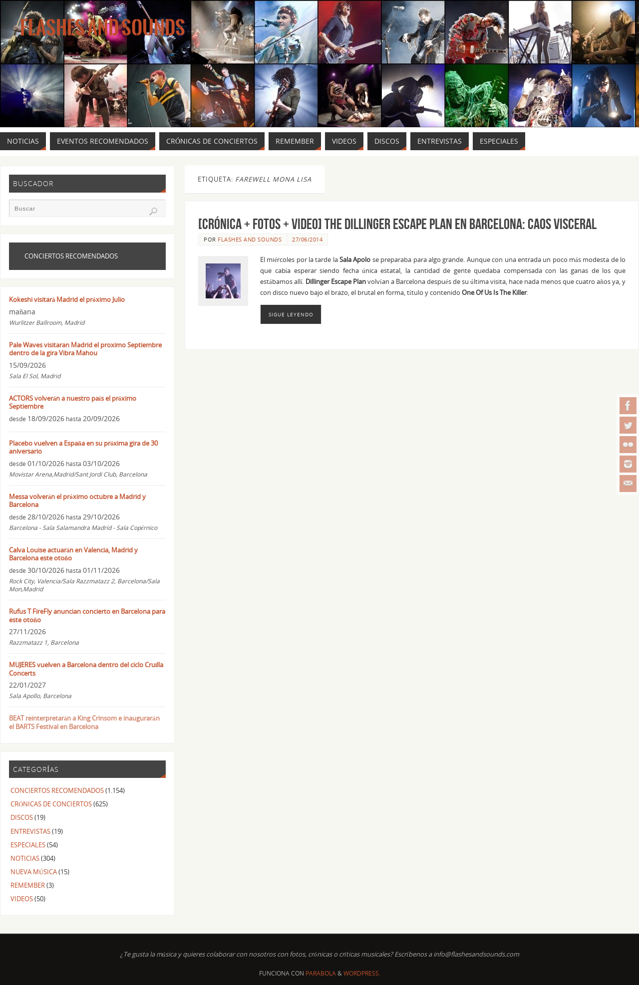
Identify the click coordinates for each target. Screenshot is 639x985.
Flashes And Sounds (102, 28)
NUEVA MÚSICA (33, 871)
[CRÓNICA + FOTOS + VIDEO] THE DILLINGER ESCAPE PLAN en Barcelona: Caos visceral (397, 224)
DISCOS (21, 817)
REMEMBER (27, 885)
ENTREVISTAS (30, 831)
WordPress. (361, 973)
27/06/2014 (307, 239)
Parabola (321, 973)
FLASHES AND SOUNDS (250, 239)
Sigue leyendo (291, 314)
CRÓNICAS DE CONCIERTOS (51, 803)
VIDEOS (21, 898)
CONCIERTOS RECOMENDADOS (57, 790)
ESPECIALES (27, 844)
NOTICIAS (24, 858)
